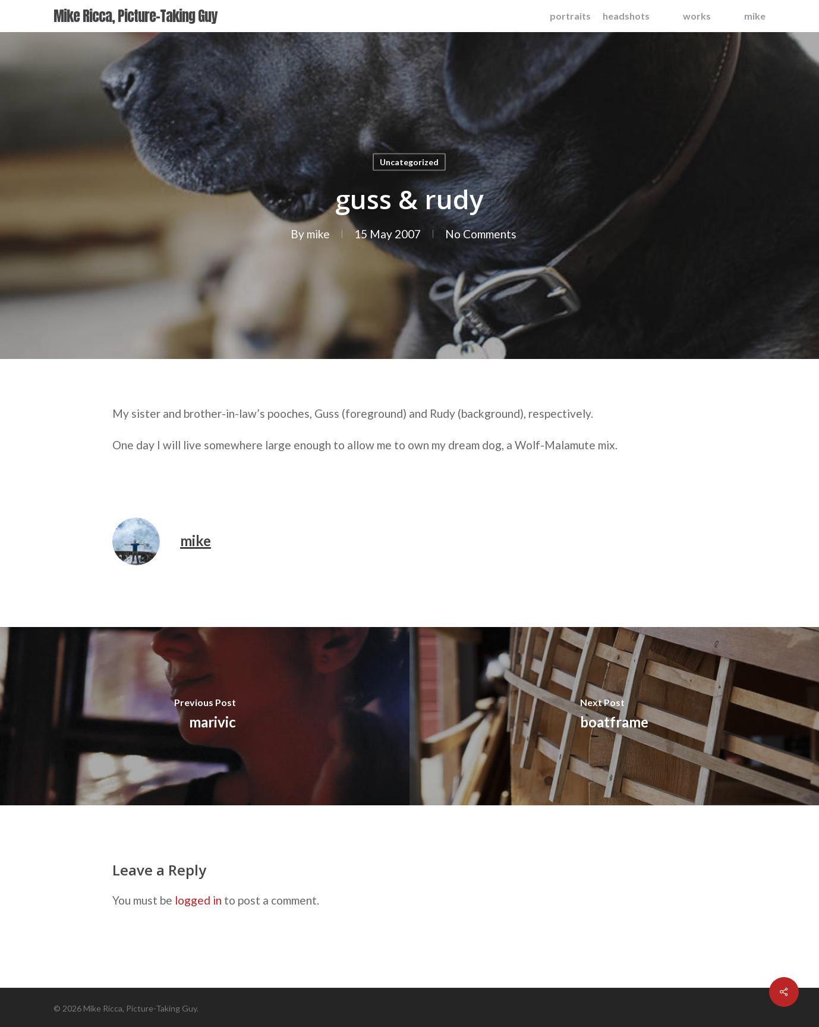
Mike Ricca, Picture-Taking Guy (135, 16)
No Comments (480, 234)
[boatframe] (614, 716)
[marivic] (205, 716)
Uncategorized (409, 162)
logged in (198, 900)
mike (318, 234)
